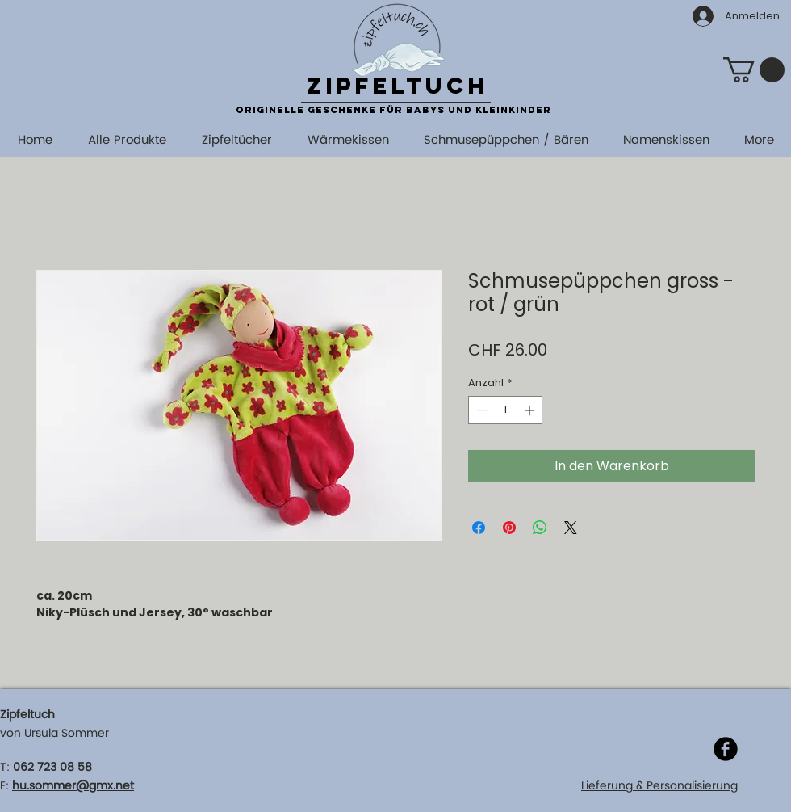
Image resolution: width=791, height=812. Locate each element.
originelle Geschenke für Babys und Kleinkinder (393, 110)
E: (4, 785)
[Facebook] (726, 749)
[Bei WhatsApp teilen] (540, 527)
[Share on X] (570, 527)
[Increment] (531, 410)
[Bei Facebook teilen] (478, 527)
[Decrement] (480, 410)
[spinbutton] (505, 410)
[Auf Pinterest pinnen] (509, 527)
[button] (754, 69)
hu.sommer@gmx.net (73, 785)
